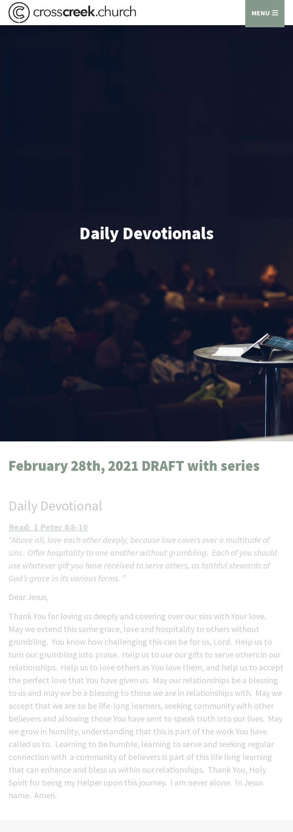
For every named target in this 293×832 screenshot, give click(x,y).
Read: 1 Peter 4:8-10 (48, 527)
